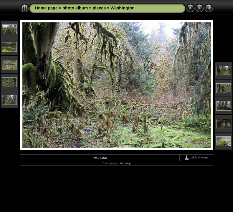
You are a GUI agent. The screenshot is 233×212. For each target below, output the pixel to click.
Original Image (196, 157)
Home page (46, 8)
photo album (75, 8)
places (99, 8)
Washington (122, 8)
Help (128, 163)
